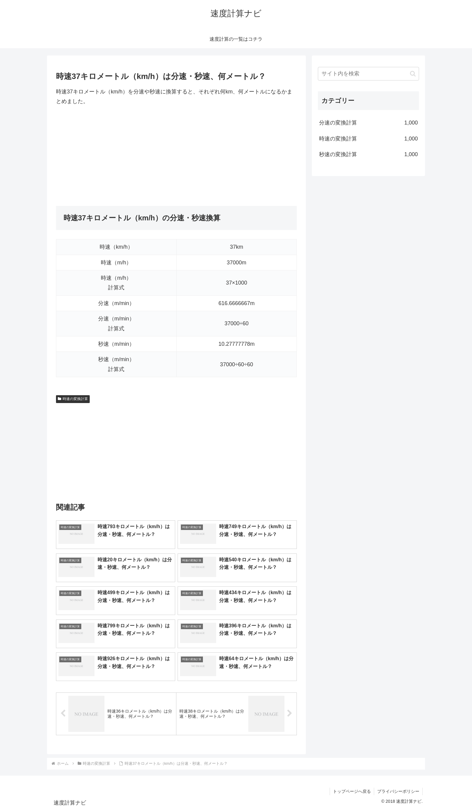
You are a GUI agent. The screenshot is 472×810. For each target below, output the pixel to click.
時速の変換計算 (73, 399)
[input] (368, 73)
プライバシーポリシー (398, 791)
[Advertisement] (176, 156)
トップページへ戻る (352, 791)
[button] (413, 73)
